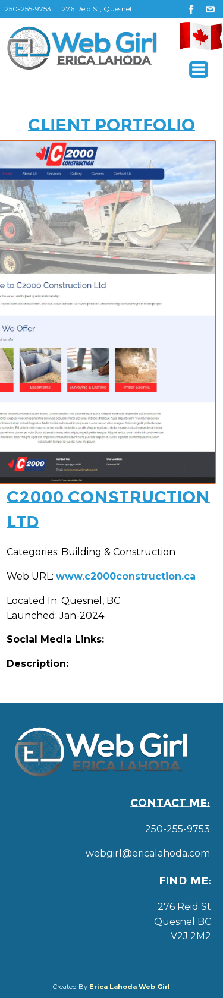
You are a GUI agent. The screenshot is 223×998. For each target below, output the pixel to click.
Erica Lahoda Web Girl (129, 987)
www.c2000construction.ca (126, 576)
